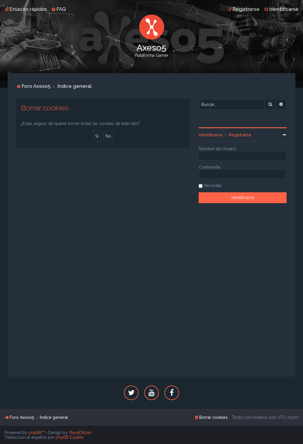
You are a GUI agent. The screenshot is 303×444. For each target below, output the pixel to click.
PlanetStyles (80, 432)
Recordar (213, 185)
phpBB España (69, 437)
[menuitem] (58, 9)
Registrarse (240, 135)
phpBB (35, 432)
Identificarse (211, 135)
